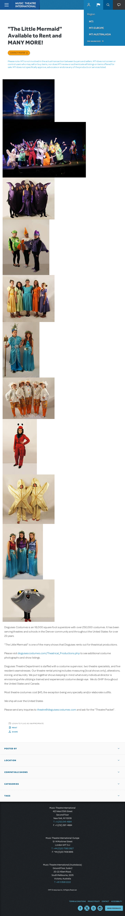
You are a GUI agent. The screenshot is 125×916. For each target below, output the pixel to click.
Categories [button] (11, 784)
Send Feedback (114, 908)
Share (15, 732)
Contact (105, 901)
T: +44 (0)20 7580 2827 (62, 848)
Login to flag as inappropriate (28, 723)
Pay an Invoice (94, 41)
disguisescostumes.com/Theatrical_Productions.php (49, 653)
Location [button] (10, 760)
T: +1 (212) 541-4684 (62, 821)
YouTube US (93, 908)
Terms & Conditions (77, 901)
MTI (91, 21)
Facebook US (80, 908)
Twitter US (87, 908)
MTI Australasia (100, 34)
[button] (98, 5)
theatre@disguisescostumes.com (56, 709)
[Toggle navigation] (6, 5)
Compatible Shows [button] (16, 772)
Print (14, 727)
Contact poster (17, 53)
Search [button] (108, 5)
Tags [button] (7, 796)
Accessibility (116, 901)
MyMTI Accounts (88, 5)
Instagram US (100, 908)
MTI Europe (96, 28)
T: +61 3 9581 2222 (62, 882)
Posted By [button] (10, 748)
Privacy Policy (94, 901)
